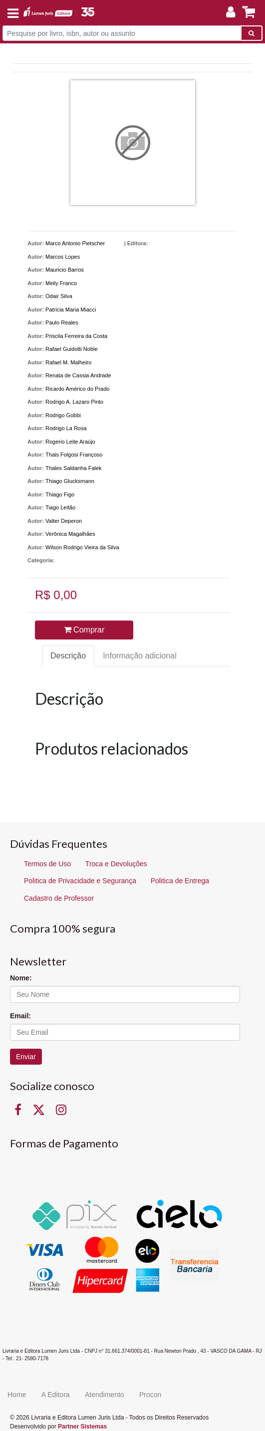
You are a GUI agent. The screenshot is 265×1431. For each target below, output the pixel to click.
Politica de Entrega (180, 881)
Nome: (21, 978)
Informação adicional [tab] (140, 655)
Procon (150, 1395)
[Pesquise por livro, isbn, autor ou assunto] (121, 33)
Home (16, 1395)
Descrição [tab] (68, 655)
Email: (20, 1016)
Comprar (84, 630)
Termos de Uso (47, 864)
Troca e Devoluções (116, 864)
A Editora (55, 1395)
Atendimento (104, 1395)
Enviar (26, 1057)
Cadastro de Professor (59, 898)
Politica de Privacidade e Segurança (80, 881)
